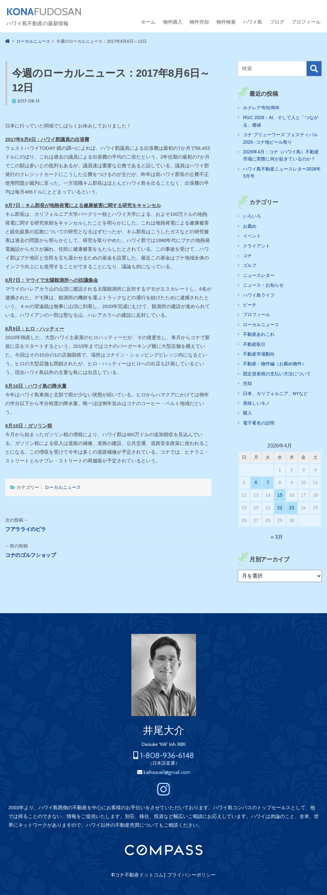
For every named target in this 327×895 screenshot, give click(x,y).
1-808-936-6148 (167, 755)
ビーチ (249, 304)
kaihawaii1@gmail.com (167, 772)
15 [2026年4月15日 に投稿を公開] (279, 495)
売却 (247, 383)
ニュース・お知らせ (263, 285)
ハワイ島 (252, 22)
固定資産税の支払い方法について (277, 373)
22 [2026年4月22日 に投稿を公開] (279, 507)
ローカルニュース (63, 487)
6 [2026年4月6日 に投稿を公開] (256, 482)
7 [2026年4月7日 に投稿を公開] (268, 482)
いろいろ (252, 216)
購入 (247, 412)
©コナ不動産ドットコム (137, 875)
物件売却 (199, 22)
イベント (252, 235)
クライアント (256, 246)
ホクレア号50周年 (261, 107)
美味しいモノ (256, 403)
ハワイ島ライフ (259, 295)
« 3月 (277, 537)
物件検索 (226, 22)
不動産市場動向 (259, 354)
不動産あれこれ (259, 334)
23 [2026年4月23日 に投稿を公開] (291, 507)
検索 (314, 68)
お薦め (249, 226)
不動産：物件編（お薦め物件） (274, 363)
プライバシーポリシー (191, 875)
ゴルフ (249, 265)
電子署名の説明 (259, 422)
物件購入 (172, 22)
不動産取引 (254, 344)
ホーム (148, 22)
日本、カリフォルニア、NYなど (275, 393)
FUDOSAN (44, 11)
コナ (247, 255)
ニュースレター (259, 275)
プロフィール (306, 22)
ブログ (277, 22)
